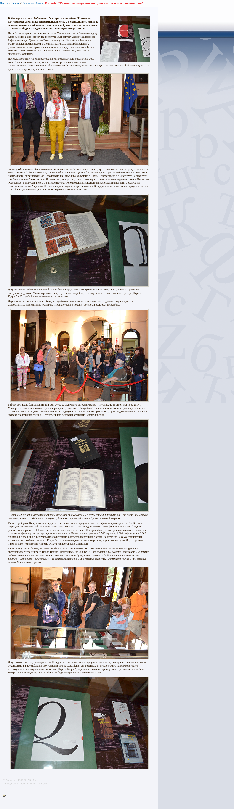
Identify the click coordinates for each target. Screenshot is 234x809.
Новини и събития (32, 3)
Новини (15, 3)
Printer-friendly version (5, 795)
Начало (4, 3)
